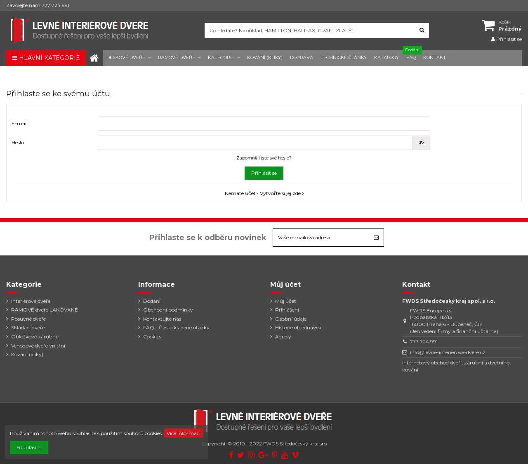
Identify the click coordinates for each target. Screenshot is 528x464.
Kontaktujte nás (162, 319)
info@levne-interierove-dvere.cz (448, 352)
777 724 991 (424, 341)
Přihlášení (287, 310)
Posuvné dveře (28, 319)
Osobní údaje (290, 319)
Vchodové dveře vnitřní (38, 346)
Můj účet (285, 301)
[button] (128, 58)
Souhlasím (29, 447)
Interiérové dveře (30, 301)
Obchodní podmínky (168, 310)
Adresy (283, 336)
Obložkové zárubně (35, 336)
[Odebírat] (376, 237)
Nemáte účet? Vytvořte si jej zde (264, 193)
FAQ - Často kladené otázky (176, 327)
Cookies (152, 336)
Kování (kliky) (27, 354)
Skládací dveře (28, 327)
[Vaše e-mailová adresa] (321, 237)
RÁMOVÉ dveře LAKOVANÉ (44, 310)
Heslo (18, 142)
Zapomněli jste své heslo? (264, 158)
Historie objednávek (298, 327)
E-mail (20, 123)
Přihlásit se (264, 173)
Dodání (151, 301)
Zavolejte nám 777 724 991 (37, 5)
